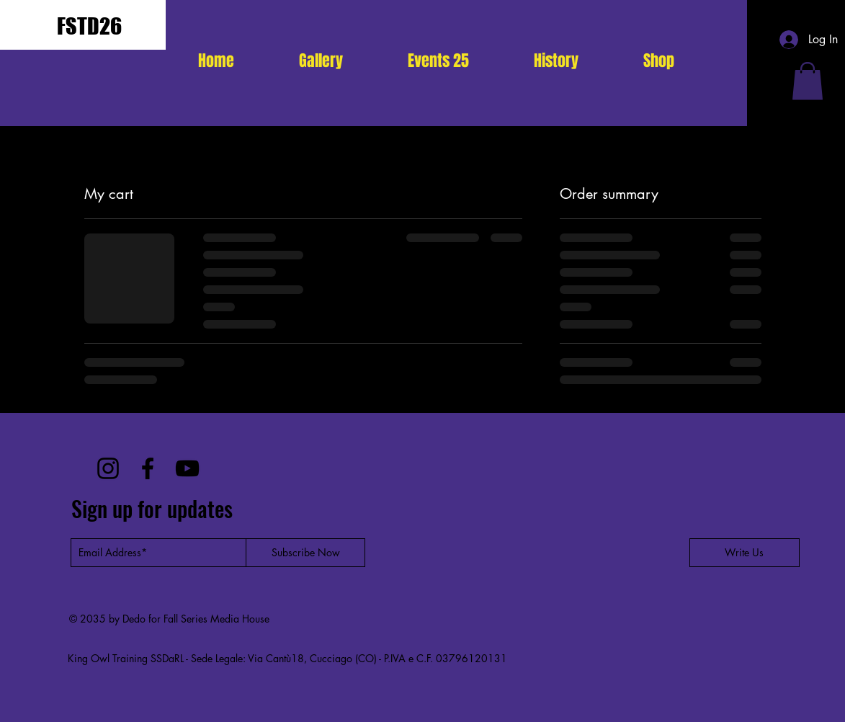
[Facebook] (147, 468)
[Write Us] (744, 552)
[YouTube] (187, 468)
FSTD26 (89, 26)
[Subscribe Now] (305, 552)
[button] (438, 61)
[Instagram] (108, 468)
